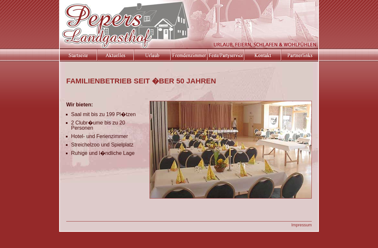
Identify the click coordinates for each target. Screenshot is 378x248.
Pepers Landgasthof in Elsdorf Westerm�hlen (189, 24)
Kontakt (263, 55)
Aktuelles (115, 55)
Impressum (301, 224)
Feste (226, 55)
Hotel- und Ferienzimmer (189, 55)
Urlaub (152, 55)
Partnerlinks (299, 55)
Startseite (78, 55)
